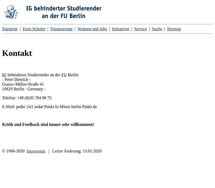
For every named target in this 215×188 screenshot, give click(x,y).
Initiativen (120, 29)
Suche (157, 29)
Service (140, 29)
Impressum (35, 151)
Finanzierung (61, 29)
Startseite (10, 29)
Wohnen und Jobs (92, 29)
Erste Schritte (34, 29)
